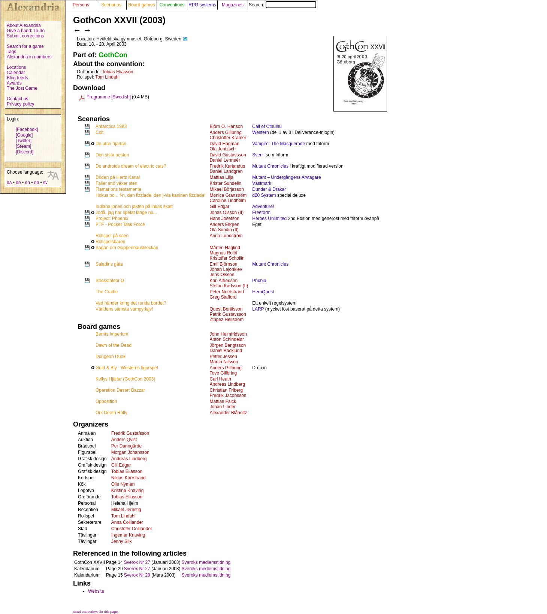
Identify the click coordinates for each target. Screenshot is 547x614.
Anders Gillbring (226, 132)
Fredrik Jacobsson (228, 395)
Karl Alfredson (224, 280)
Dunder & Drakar (269, 189)
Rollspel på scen (112, 235)
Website (96, 591)
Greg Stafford (223, 297)
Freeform (261, 212)
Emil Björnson (224, 264)
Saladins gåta (109, 264)
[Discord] (24, 152)
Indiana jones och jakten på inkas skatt (134, 206)
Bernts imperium (112, 334)
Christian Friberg (226, 390)
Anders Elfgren (224, 224)
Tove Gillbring (223, 373)
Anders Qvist (124, 439)
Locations (16, 67)
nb (36, 182)
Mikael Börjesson (227, 189)
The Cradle (107, 291)
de (18, 182)
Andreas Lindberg (227, 384)
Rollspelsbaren (110, 241)
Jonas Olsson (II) (227, 212)
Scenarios (111, 4)
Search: (282, 4)
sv (45, 182)
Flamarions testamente (118, 189)
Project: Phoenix (112, 218)
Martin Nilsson (224, 361)
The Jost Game (22, 88)
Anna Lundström (226, 235)
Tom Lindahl (107, 77)
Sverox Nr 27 (137, 562)
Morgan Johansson (130, 452)
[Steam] (23, 146)
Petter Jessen (223, 356)
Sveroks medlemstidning (206, 562)
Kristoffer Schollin (227, 258)
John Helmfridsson (228, 334)
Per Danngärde (126, 446)
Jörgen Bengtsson (228, 345)
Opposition (106, 401)
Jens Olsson (222, 274)
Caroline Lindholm (228, 200)
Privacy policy (20, 104)
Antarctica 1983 (111, 126)
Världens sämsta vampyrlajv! (124, 309)
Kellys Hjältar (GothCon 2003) (125, 379)
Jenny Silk (121, 541)
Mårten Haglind (225, 247)
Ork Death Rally (111, 412)
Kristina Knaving (127, 490)
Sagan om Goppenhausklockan (127, 247)
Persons (81, 4)
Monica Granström (228, 195)
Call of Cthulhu (267, 126)
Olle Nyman (123, 484)
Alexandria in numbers (29, 56)
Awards (14, 83)
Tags (11, 51)
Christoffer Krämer (228, 137)
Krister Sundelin (226, 183)
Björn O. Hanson (226, 126)
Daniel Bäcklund (226, 350)
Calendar (16, 72)
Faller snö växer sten (116, 183)
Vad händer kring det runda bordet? (131, 303)
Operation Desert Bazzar (120, 390)
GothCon (113, 55)
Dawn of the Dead (114, 345)
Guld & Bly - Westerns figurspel (127, 367)
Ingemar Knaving (128, 535)
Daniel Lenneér (225, 160)
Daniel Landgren (226, 171)
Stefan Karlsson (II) (229, 285)
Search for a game (25, 46)
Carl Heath (220, 379)
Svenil (258, 155)
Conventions (172, 4)
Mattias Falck (223, 401)
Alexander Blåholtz (228, 412)
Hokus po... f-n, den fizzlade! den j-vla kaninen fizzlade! (151, 195)
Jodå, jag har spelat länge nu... (126, 212)
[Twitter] (23, 140)
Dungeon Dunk (111, 356)
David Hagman (224, 143)
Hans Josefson (224, 218)
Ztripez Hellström (227, 319)
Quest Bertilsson (226, 309)
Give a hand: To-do (26, 30)
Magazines (233, 4)
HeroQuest (263, 291)
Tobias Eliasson (117, 71)
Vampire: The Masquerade (278, 143)
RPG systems (202, 4)
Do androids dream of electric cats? (131, 166)
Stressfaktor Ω (110, 280)
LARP (258, 309)
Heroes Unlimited (269, 218)
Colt (99, 132)
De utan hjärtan (111, 143)
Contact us (17, 98)
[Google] (24, 135)
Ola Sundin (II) (224, 229)
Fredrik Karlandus (227, 166)
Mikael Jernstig (126, 509)
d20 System (264, 195)
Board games (141, 4)
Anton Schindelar (227, 339)
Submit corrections (25, 36)
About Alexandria (24, 25)
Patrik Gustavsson (228, 314)
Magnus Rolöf (224, 253)
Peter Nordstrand (227, 291)
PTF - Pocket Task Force (120, 224)
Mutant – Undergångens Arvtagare (286, 177)
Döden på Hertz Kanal (118, 177)
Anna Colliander (127, 522)
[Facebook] (27, 129)
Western (260, 132)
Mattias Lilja (221, 177)
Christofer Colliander (131, 528)
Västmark (261, 183)
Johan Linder (223, 406)
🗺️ (185, 39)
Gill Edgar (220, 206)
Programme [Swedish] (109, 97)
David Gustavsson (228, 155)
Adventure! (263, 206)
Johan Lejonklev (226, 269)
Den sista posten (112, 155)
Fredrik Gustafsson (130, 433)
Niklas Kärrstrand (128, 477)
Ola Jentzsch (223, 149)
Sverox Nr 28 (137, 575)
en (27, 182)
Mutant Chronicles (270, 166)
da (9, 182)
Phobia (259, 280)
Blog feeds (17, 77)
